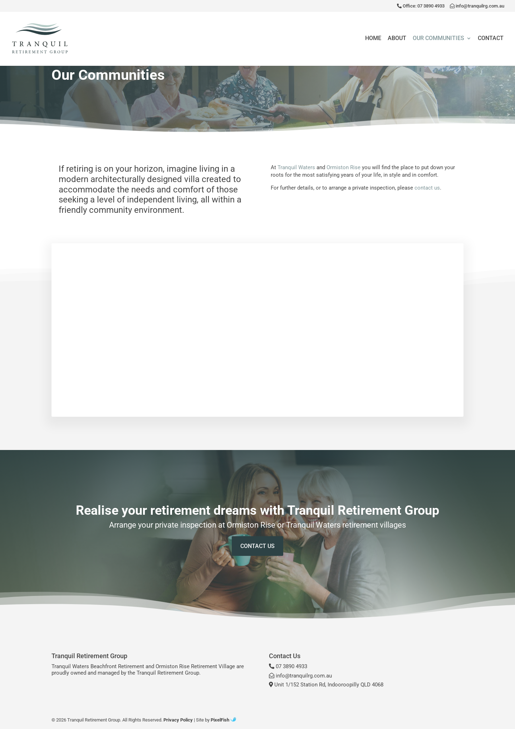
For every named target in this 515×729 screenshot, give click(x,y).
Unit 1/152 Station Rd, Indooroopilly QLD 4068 (326, 684)
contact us (427, 188)
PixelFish (223, 720)
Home (373, 38)
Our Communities (438, 38)
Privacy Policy (178, 720)
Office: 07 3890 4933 (421, 6)
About (397, 38)
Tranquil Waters (296, 167)
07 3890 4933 (288, 666)
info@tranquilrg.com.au (477, 6)
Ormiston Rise (343, 167)
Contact (491, 38)
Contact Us (257, 546)
